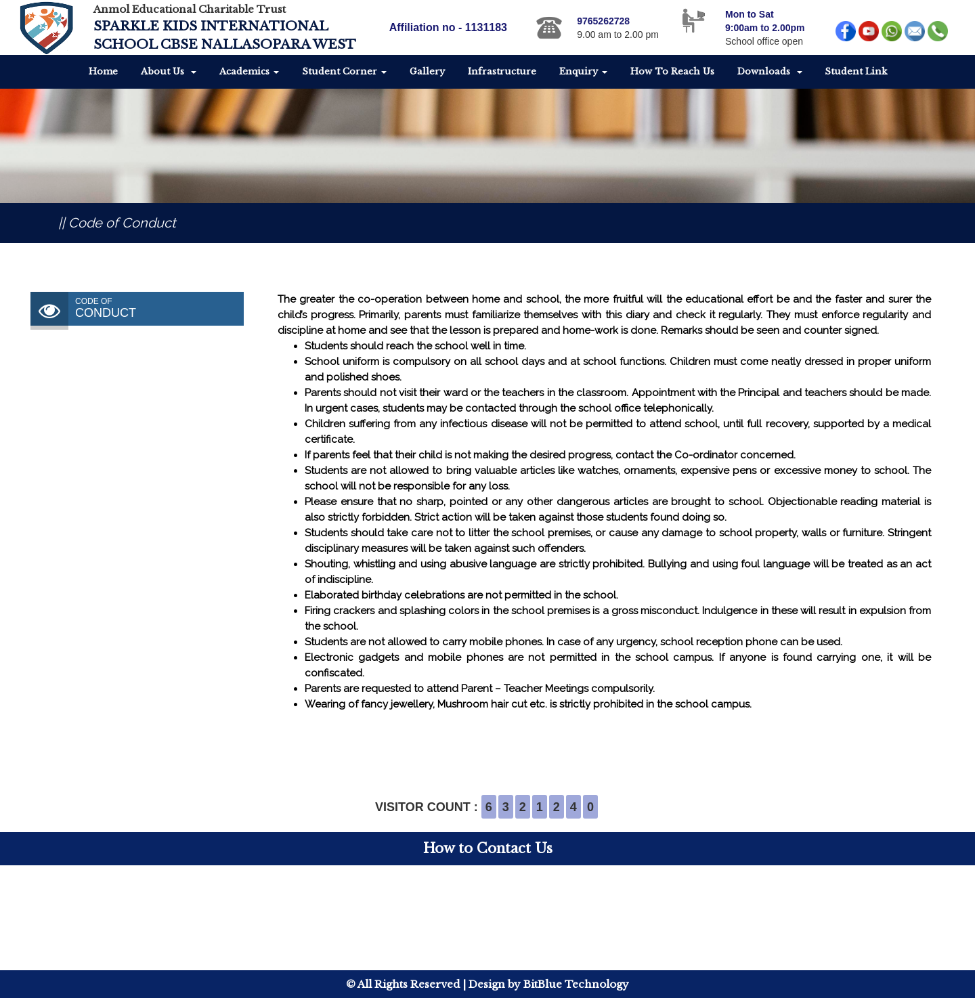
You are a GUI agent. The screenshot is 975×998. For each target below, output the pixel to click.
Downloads (769, 71)
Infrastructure (502, 71)
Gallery (427, 71)
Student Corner (344, 71)
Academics (249, 71)
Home (103, 71)
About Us (168, 71)
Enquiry (583, 71)
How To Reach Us (672, 71)
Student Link (856, 71)
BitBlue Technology (576, 984)
